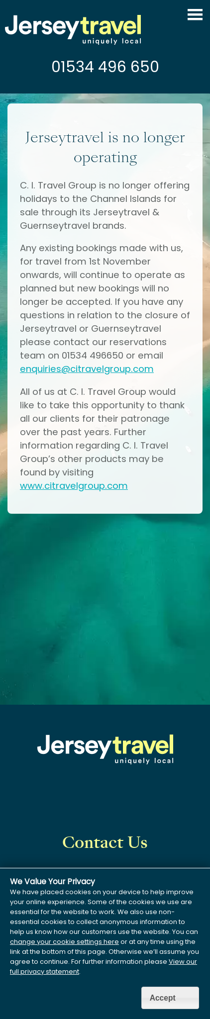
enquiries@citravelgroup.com (87, 369)
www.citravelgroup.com (74, 485)
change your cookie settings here (64, 941)
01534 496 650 (105, 67)
